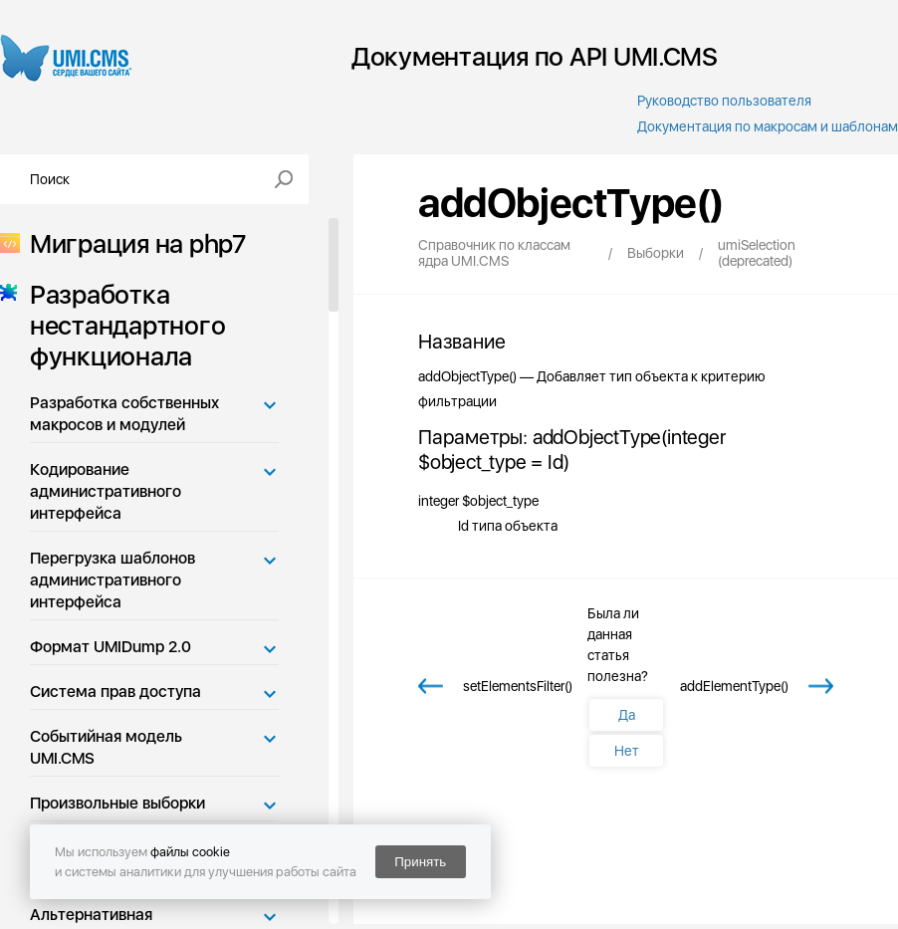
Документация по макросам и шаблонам (767, 126)
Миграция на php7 (132, 243)
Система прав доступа (115, 691)
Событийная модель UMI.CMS (106, 747)
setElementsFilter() (517, 686)
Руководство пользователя (724, 101)
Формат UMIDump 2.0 (110, 646)
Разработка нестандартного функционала (121, 325)
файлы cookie (190, 851)
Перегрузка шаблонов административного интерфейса (112, 580)
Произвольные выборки (117, 803)
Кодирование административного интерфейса (105, 491)
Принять (420, 861)
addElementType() (734, 686)
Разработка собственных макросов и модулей (124, 413)
